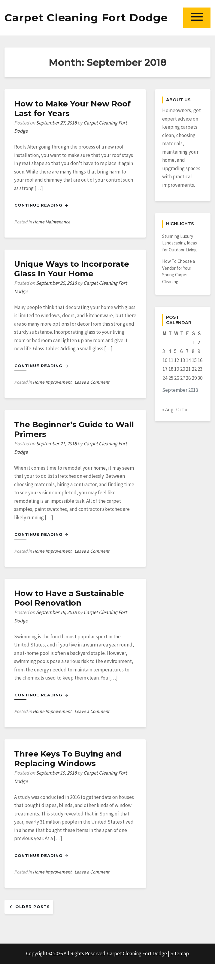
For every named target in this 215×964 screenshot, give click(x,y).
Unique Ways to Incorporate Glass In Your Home (71, 268)
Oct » (181, 409)
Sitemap (179, 953)
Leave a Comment (91, 382)
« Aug (168, 409)
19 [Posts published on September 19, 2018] (176, 369)
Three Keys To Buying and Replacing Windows (67, 758)
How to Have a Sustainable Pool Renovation (69, 598)
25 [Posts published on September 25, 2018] (170, 378)
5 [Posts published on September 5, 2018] (175, 351)
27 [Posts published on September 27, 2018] (182, 378)
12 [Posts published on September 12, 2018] (176, 360)
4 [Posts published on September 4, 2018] (169, 351)
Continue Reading (41, 205)
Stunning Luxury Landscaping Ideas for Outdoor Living (179, 243)
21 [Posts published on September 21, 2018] (188, 369)
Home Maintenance (51, 222)
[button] (196, 18)
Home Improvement (52, 382)
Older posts (32, 906)
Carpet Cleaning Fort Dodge (86, 17)
